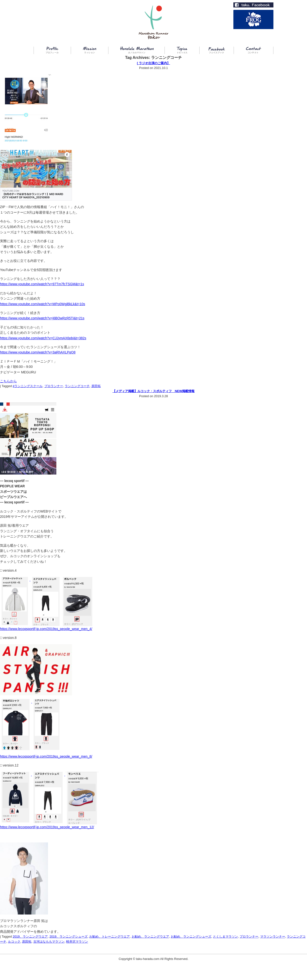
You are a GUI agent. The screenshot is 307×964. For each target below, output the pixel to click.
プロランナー (53, 386)
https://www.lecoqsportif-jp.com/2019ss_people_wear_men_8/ (46, 756)
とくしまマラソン (225, 936)
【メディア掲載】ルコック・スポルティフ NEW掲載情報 (153, 391)
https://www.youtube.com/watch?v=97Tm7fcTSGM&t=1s (42, 284)
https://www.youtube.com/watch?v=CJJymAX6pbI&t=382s (43, 338)
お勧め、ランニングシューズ (191, 936)
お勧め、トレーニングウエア (109, 936)
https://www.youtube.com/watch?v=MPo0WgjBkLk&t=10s (42, 304)
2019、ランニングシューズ (68, 936)
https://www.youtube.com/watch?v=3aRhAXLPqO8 (38, 352)
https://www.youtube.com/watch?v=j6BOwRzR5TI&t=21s (42, 318)
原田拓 (96, 386)
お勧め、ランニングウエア (150, 936)
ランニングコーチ (77, 386)
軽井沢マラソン (77, 941)
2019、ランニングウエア (30, 936)
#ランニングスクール (27, 386)
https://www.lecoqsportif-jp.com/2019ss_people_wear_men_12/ (47, 827)
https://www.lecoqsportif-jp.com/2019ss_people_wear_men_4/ (46, 629)
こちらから (8, 381)
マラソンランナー (272, 936)
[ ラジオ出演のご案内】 (153, 63)
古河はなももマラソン (49, 941)
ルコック (14, 941)
